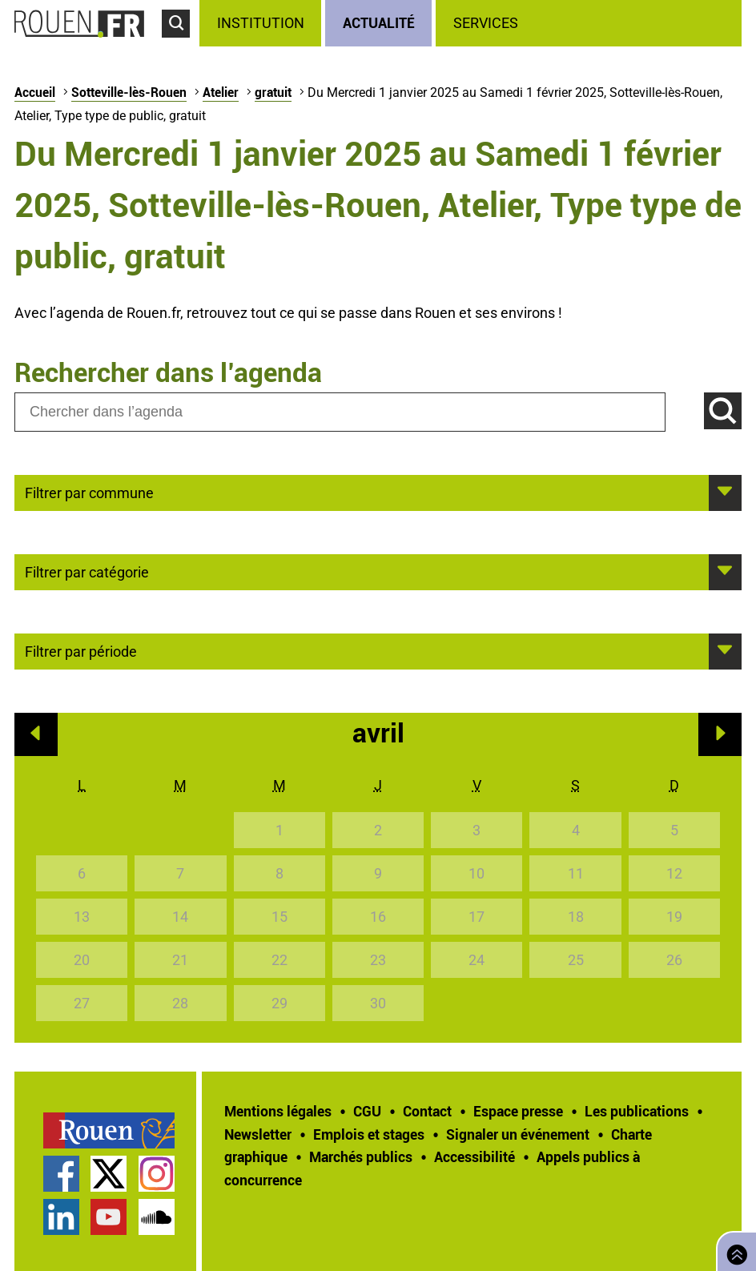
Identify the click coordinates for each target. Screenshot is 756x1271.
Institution (260, 22)
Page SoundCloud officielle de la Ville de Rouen (157, 1217)
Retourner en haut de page (733, 1250)
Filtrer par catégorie (87, 571)
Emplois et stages (368, 1134)
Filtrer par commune (89, 491)
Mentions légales (278, 1110)
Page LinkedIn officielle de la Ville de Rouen (61, 1217)
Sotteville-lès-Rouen (129, 92)
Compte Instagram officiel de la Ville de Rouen (157, 1174)
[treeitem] (262, 23)
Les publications (637, 1110)
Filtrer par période (81, 650)
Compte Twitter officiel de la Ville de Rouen (108, 1174)
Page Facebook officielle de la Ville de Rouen (61, 1174)
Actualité (379, 22)
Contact (427, 1110)
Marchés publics (360, 1156)
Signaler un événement (517, 1134)
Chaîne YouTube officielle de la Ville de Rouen (108, 1217)
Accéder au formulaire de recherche (180, 44)
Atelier (221, 92)
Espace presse (518, 1110)
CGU (367, 1110)
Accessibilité (474, 1156)
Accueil (34, 92)
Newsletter (258, 1134)
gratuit (273, 92)
